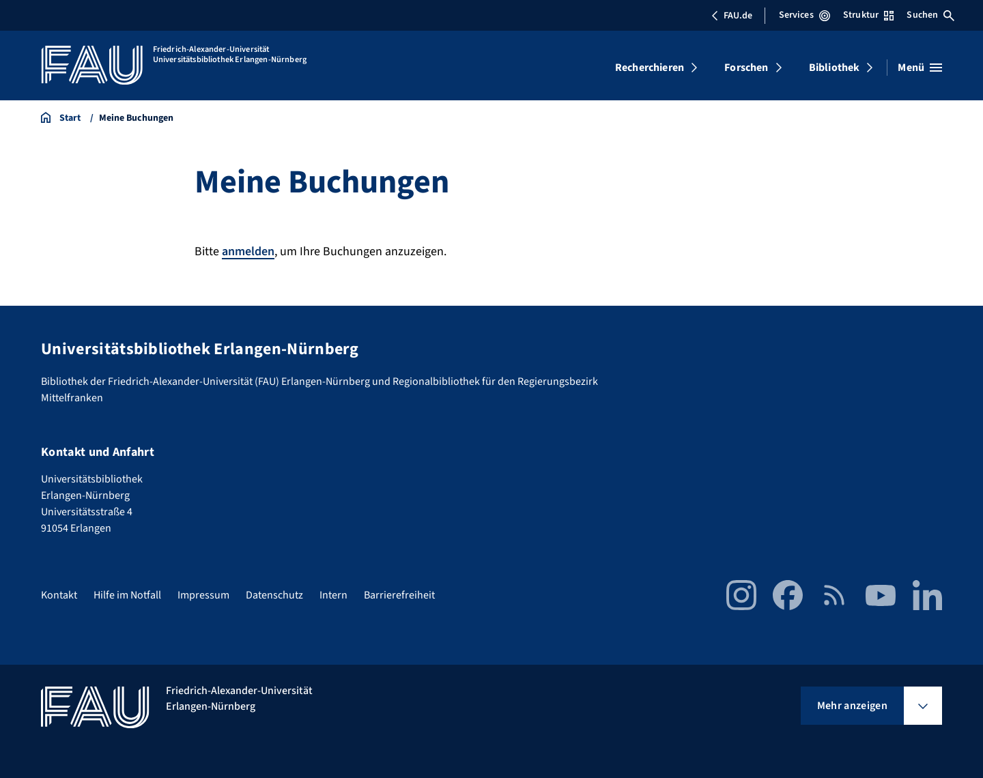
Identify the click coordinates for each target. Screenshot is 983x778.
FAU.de (732, 16)
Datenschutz (274, 595)
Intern (333, 595)
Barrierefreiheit (399, 595)
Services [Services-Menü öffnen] (804, 15)
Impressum (203, 595)
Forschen (746, 67)
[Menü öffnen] (920, 68)
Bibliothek (834, 67)
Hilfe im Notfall (127, 595)
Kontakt (59, 595)
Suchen (930, 15)
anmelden (248, 251)
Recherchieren (649, 67)
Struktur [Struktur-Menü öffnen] (868, 15)
